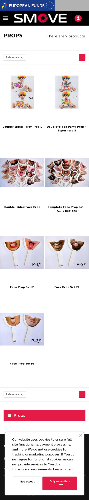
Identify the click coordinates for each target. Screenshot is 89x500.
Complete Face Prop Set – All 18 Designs (66, 209)
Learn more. (62, 469)
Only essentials (60, 481)
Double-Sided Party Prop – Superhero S (67, 129)
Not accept (27, 481)
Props (19, 415)
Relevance (16, 57)
